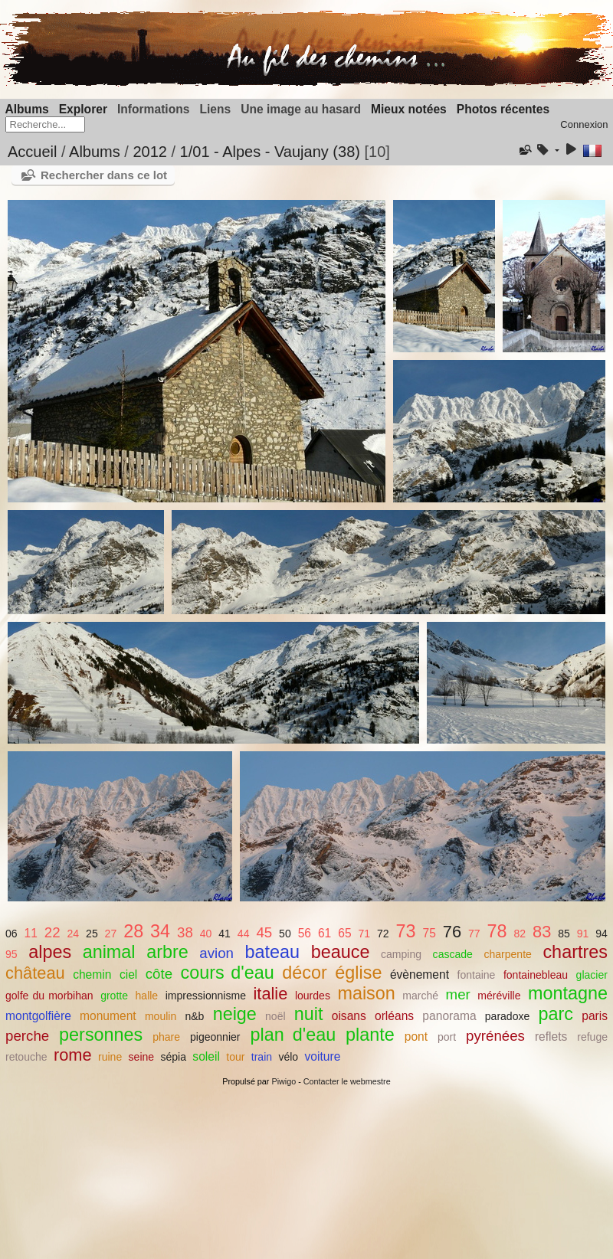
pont (416, 1036)
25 (92, 933)
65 (344, 933)
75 (429, 933)
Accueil (32, 151)
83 (542, 931)
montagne (568, 993)
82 (519, 933)
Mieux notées (409, 109)
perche (27, 1036)
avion (216, 953)
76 (452, 931)
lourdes (312, 995)
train (261, 1057)
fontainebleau (535, 975)
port (447, 1037)
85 (564, 933)
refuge (592, 1037)
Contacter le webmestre (347, 1081)
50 (285, 933)
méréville (498, 995)
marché (420, 995)
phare (166, 1037)
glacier (592, 975)
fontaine (476, 975)
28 (133, 931)
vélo (288, 1057)
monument (108, 1015)
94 (601, 933)
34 (160, 931)
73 (406, 931)
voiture (323, 1056)
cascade (453, 954)
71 (364, 933)
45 (264, 932)
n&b (194, 1016)
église (358, 973)
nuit (308, 1014)
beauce (340, 952)
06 (11, 933)
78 (497, 931)
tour (235, 1057)
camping (401, 954)
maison (366, 993)
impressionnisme (206, 995)
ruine (110, 1057)
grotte (114, 995)
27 (111, 933)
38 (185, 932)
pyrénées (495, 1036)
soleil (206, 1056)
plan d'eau (293, 1035)
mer (458, 994)
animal (109, 952)
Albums (27, 109)
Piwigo (283, 1081)
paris (595, 1015)
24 (73, 933)
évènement (419, 974)
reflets (551, 1036)
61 (324, 933)
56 (304, 933)
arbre (167, 952)
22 (52, 932)
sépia (173, 1057)
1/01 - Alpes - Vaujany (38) (270, 151)
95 (11, 954)
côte (159, 974)
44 (244, 933)
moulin (160, 1016)
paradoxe (507, 1016)
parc (556, 1014)
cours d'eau (227, 973)
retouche (26, 1057)
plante (370, 1035)
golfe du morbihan (49, 995)
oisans (349, 1015)
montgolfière (38, 1015)
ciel (128, 974)
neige (235, 1014)
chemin (92, 974)
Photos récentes (503, 109)
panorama (449, 1015)
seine (142, 1057)
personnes (101, 1035)
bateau (272, 952)
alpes (49, 952)
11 (31, 933)
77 (474, 933)
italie (270, 993)
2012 (150, 151)
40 (206, 933)
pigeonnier (215, 1037)
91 (583, 933)
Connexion (584, 124)
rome (73, 1054)
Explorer (83, 109)
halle (147, 995)
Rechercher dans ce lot (104, 174)
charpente (507, 954)
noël (275, 1016)
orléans (394, 1015)
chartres (575, 952)
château (35, 973)
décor (304, 973)
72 (383, 933)
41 (224, 933)
